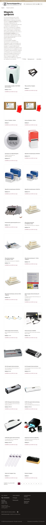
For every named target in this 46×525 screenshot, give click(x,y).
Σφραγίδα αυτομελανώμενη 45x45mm (32, 153)
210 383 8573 (6, 497)
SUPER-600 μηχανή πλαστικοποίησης (12, 437)
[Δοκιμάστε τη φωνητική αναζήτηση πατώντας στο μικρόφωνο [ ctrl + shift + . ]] (38, 4)
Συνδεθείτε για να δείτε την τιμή (11, 91)
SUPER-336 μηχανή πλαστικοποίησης (32, 402)
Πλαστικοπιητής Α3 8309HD (30, 330)
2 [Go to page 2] (21, 483)
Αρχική (2, 7)
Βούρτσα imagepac (28, 473)
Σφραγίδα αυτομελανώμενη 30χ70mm (12, 189)
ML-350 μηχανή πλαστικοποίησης (31, 366)
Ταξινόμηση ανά (31, 59)
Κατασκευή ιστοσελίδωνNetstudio (36, 521)
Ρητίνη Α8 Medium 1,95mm (30, 120)
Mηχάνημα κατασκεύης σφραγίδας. (32, 437)
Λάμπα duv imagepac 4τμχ (10, 473)
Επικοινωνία (15, 500)
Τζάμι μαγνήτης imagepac (30, 85)
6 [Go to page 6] (31, 483)
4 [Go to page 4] (26, 483)
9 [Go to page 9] (38, 483)
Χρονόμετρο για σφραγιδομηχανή (11, 153)
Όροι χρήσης (27, 499)
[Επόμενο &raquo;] (41, 484)
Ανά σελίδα (39, 59)
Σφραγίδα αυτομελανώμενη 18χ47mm (32, 189)
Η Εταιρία (15, 497)
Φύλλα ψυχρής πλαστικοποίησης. (11, 330)
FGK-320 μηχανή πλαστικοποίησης (12, 366)
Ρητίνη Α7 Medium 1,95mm (10, 120)
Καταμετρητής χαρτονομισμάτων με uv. (13, 222)
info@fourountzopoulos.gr (15, 514)
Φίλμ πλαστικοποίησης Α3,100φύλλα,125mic (29, 223)
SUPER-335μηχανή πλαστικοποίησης (12, 402)
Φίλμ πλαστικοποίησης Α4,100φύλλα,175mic (9, 259)
